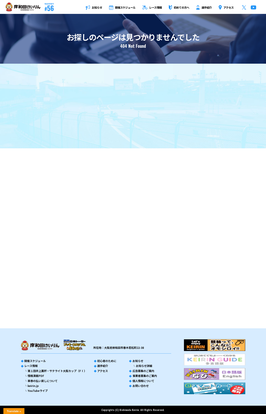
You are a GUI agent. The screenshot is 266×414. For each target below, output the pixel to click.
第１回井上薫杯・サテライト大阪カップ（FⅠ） (57, 371)
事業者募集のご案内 (144, 376)
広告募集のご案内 (143, 371)
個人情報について (143, 381)
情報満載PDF (36, 376)
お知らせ (137, 361)
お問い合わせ (140, 386)
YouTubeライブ (38, 391)
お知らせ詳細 (144, 366)
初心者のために (106, 361)
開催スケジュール (35, 361)
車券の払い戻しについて (43, 381)
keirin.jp (33, 386)
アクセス (102, 371)
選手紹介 (102, 366)
